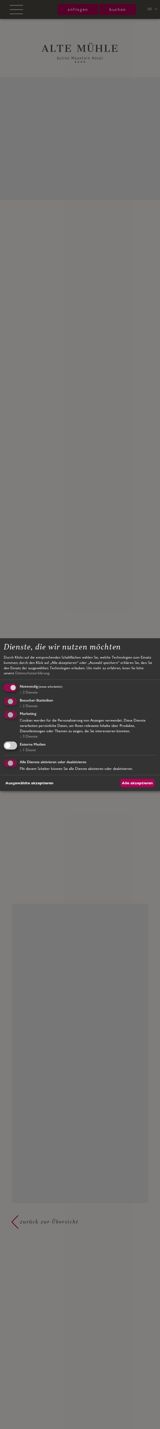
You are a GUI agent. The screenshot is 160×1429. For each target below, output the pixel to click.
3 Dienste (29, 692)
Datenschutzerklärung (32, 673)
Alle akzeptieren (137, 783)
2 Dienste (29, 705)
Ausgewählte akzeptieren (29, 783)
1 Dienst (28, 750)
